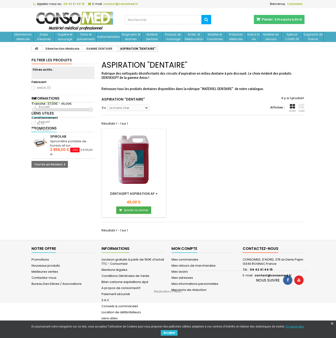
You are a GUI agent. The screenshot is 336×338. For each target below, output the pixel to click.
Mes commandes (185, 259)
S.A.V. (106, 300)
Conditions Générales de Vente (125, 276)
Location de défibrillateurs (121, 312)
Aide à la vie (253, 36)
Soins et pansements (86, 36)
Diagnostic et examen (131, 36)
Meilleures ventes (45, 271)
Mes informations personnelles (195, 284)
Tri (104, 108)
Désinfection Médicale (23, 36)
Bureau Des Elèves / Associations (57, 284)
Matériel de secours (271, 36)
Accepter (169, 333)
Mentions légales (114, 270)
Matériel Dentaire (152, 36)
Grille (292, 108)
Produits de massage (173, 36)
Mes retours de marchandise (194, 265)
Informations (46, 145)
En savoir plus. (295, 326)
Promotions (44, 186)
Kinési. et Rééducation (194, 36)
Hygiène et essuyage (65, 36)
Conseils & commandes (120, 306)
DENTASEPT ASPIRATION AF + (134, 193)
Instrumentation (108, 37)
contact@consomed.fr (273, 275)
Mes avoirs (180, 271)
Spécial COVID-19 (292, 36)
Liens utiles (43, 165)
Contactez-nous (44, 277)
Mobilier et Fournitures (215, 36)
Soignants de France (313, 36)
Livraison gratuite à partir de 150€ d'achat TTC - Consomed (133, 261)
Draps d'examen (44, 36)
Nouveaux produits (46, 265)
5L (40, 123)
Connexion (295, 4)
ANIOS (44, 88)
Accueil (44, 153)
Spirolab (58, 194)
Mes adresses (182, 277)
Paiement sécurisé (116, 294)
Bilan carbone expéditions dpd (125, 282)
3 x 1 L (43, 130)
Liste (301, 108)
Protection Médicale (236, 36)
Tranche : (39, 104)
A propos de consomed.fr (121, 288)
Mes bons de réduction (189, 290)
